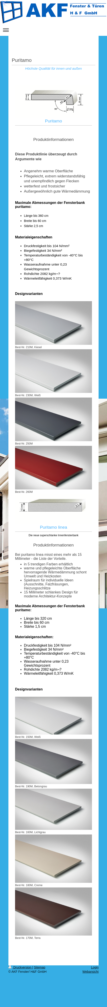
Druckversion (20, 967)
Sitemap (39, 967)
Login (95, 967)
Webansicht (90, 971)
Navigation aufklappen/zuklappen (53, 30)
